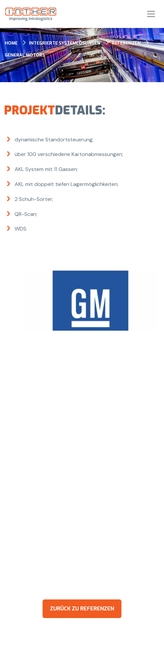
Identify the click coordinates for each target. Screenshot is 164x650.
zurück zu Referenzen (82, 608)
